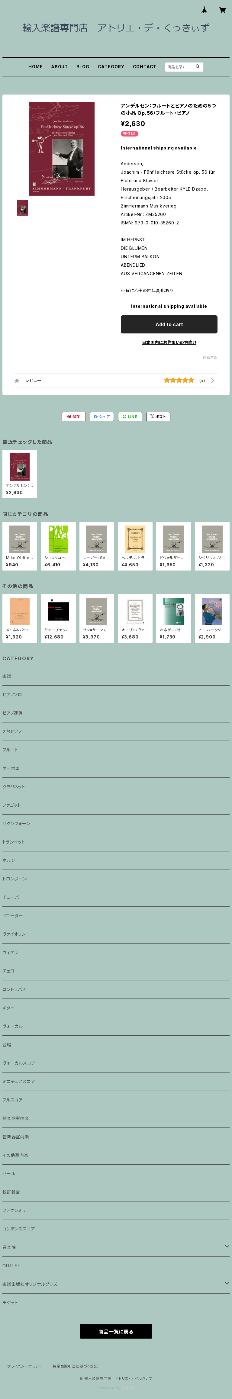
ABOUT (59, 66)
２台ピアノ (12, 731)
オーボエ (11, 768)
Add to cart (169, 324)
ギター (8, 1007)
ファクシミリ (14, 1210)
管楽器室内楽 (15, 1136)
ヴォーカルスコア (18, 1063)
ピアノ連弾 (12, 713)
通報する (210, 357)
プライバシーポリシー (25, 1366)
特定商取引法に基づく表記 (75, 1366)
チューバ (10, 897)
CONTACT (145, 66)
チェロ (8, 970)
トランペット (13, 841)
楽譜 (6, 676)
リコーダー (12, 915)
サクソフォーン (16, 823)
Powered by (116, 1388)
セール (8, 1173)
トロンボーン (14, 878)
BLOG (82, 66)
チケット (10, 1302)
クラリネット (13, 786)
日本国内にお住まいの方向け (169, 342)
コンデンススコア (18, 1228)
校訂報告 (11, 1192)
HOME (35, 66)
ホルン (8, 860)
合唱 (6, 1044)
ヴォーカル (12, 1026)
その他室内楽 (15, 1155)
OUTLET (11, 1265)
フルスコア (12, 1099)
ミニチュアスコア (18, 1081)
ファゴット (11, 805)
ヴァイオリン (14, 934)
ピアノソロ (12, 694)
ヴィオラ (10, 952)
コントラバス (14, 989)
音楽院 (9, 1247)
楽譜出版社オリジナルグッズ (29, 1284)
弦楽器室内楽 (15, 1118)
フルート (10, 749)
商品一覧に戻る (116, 1332)
